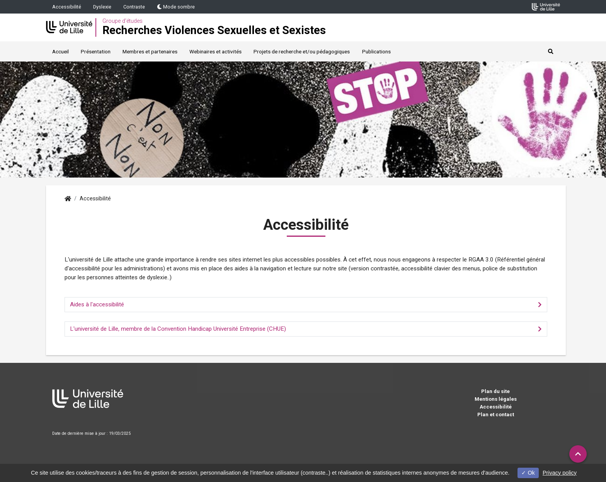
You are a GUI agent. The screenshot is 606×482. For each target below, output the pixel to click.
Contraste (134, 7)
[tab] (306, 304)
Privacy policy (560, 473)
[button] (578, 454)
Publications (376, 51)
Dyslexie (102, 7)
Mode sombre (176, 7)
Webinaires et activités (215, 51)
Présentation (96, 51)
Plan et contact (495, 414)
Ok (528, 473)
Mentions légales (496, 399)
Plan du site (495, 391)
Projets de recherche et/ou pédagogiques (302, 51)
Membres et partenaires (150, 51)
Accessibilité (66, 7)
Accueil (60, 51)
